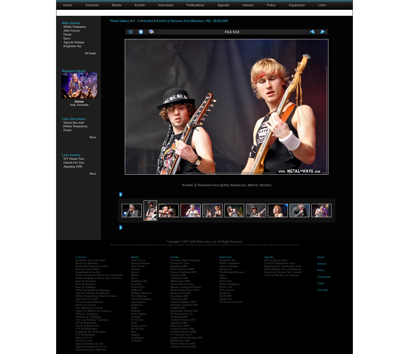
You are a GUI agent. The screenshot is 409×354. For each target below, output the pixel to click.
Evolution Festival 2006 (183, 331)
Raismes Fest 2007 (180, 292)
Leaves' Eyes (138, 286)
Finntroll (136, 310)
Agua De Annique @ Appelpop (92, 292)
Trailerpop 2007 (179, 316)
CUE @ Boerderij (85, 334)
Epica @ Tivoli (84, 337)
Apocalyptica (138, 301)
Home (67, 5)
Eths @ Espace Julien (275, 260)
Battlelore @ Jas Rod (87, 269)
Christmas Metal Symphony (185, 260)
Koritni (148, 21)
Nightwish (136, 289)
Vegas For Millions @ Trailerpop (93, 310)
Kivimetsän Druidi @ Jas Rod (92, 266)
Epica (67, 38)
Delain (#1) (225, 298)
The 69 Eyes (137, 328)
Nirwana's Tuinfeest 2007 (184, 304)
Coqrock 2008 (178, 275)
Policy (271, 5)
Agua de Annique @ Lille (89, 343)
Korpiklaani (137, 337)
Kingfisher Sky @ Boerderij (91, 260)
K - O (136, 21)
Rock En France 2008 (182, 269)
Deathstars (136, 304)
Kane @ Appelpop (86, 286)
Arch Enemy (138, 266)
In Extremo (137, 319)
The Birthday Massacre (232, 272)
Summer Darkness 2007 (183, 301)
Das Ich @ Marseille (87, 263)
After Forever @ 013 (87, 298)
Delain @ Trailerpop (87, 313)
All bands (90, 53)
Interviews (165, 5)
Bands (116, 5)
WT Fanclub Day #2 (181, 313)
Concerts (92, 5)
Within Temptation (75, 26)
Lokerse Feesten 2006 (182, 328)
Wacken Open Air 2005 (183, 343)
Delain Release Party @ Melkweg (282, 269)
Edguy (134, 307)
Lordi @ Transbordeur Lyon (279, 263)
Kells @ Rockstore (86, 283)
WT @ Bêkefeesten (86, 322)
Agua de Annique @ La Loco (91, 346)
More (93, 137)
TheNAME (225, 295)
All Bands (136, 340)
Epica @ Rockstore (86, 281)
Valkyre (223, 278)
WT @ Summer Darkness (89, 301)
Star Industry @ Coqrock (89, 307)
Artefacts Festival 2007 (183, 319)
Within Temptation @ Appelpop (93, 289)
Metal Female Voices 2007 (184, 289)
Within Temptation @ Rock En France (96, 295)
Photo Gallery (120, 21)
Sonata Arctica (139, 325)
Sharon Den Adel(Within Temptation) (75, 124)
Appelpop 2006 (178, 322)
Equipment (297, 5)
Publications (195, 5)
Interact (247, 5)
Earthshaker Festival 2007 (184, 310)
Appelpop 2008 (73, 166)
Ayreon (135, 272)
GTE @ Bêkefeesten (87, 328)
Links (322, 5)
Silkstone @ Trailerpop (88, 316)
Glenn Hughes (139, 313)
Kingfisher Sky (73, 46)
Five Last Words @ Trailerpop (92, 319)
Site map (322, 289)
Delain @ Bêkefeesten (88, 325)
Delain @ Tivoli (84, 340)
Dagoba (135, 334)
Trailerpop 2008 (179, 278)
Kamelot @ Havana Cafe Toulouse (283, 272)
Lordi (134, 322)
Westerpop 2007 (179, 298)
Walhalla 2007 (178, 307)
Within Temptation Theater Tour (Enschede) (99, 275)
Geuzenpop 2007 (179, 295)
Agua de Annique (74, 42)
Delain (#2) (225, 281)
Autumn (135, 269)
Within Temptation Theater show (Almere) (99, 278)
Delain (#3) (225, 269)
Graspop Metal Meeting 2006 (186, 337)
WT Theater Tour (74, 158)
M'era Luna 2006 (179, 325)
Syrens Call (225, 286)
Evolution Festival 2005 (183, 346)
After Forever (72, 30)
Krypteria (136, 283)
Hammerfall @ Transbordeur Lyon (283, 266)
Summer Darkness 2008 (183, 272)
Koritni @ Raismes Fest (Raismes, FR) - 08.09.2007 (192, 21)
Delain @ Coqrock (86, 304)
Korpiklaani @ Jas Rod (88, 272)
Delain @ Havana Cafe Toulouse (281, 275)
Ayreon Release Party (182, 283)
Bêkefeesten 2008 (180, 281)
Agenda (223, 5)
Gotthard (136, 316)
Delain (68, 34)
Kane (134, 331)
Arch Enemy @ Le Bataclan (91, 349)
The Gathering (139, 295)
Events (140, 5)
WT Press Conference (231, 301)
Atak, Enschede (79, 104)
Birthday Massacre (141, 292)
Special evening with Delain (185, 286)
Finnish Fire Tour (74, 162)
